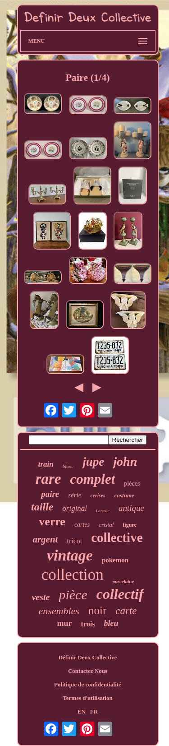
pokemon (115, 560)
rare (48, 479)
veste (41, 597)
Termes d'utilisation (87, 698)
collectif (120, 594)
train (46, 464)
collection (72, 575)
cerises (97, 495)
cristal (106, 524)
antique (131, 508)
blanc (68, 466)
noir (97, 610)
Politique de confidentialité (87, 684)
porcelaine (123, 581)
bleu (111, 623)
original (74, 508)
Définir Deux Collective (88, 657)
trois (88, 624)
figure (129, 525)
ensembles (59, 610)
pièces (132, 483)
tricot (74, 541)
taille (42, 507)
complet (92, 479)
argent (45, 539)
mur (64, 623)
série (74, 495)
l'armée (103, 510)
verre (52, 521)
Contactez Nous (87, 670)
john (125, 461)
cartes (82, 524)
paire (50, 494)
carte (126, 610)
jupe (93, 461)
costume (124, 495)
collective (116, 537)
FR (94, 711)
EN (82, 711)
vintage (70, 555)
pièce (73, 594)
